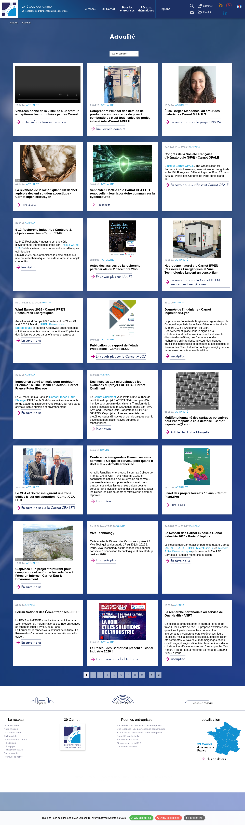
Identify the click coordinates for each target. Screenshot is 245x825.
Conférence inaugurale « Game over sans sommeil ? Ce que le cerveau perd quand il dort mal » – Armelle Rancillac (121, 467)
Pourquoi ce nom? (14, 778)
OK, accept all (142, 817)
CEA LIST (180, 555)
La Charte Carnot (13, 754)
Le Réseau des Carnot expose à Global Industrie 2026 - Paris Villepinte (193, 541)
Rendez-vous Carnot (126, 761)
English (239, 6)
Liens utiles (140, 803)
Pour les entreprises (127, 9)
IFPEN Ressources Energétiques (59, 328)
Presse (91, 803)
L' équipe (11, 768)
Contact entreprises (126, 768)
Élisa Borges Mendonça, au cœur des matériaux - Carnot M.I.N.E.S (195, 113)
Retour (14, 22)
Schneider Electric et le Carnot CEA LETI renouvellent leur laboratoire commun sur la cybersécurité (118, 195)
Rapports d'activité (15, 771)
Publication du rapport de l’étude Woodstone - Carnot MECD (116, 351)
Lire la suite (30, 207)
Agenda (81, 719)
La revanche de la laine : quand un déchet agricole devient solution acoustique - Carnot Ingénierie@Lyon (45, 195)
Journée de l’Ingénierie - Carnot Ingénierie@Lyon (188, 315)
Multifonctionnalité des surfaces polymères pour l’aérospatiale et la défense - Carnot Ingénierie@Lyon (192, 426)
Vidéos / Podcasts (163, 719)
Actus (41, 719)
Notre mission (12, 750)
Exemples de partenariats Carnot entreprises (139, 754)
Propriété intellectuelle (127, 757)
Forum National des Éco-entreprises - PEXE (47, 620)
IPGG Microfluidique (199, 555)
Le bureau (12, 764)
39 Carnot (108, 9)
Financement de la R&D (128, 764)
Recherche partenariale (115, 803)
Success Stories (122, 719)
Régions (164, 9)
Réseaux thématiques (146, 9)
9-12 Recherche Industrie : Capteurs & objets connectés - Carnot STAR (43, 234)
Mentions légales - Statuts (142, 811)
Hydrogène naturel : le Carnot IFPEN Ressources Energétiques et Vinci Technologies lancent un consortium (194, 272)
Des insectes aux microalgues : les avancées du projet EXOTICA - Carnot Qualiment (117, 390)
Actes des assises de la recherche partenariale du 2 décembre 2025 (117, 270)
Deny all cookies (170, 817)
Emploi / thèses (161, 803)
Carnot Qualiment (104, 401)
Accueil (26, 22)
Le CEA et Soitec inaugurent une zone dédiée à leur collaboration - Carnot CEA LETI (47, 503)
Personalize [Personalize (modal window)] (195, 817)
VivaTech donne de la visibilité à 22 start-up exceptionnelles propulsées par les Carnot (47, 114)
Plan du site (118, 811)
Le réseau (90, 9)
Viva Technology (102, 540)
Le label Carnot (12, 747)
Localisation (208, 738)
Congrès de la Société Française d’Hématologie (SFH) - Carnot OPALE (192, 157)
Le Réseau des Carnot (16, 761)
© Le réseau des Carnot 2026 (93, 811)
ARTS (168, 555)
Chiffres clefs (11, 757)
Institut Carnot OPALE (180, 167)
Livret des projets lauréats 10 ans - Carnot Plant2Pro (192, 501)
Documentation (12, 774)
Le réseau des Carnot (46, 6)
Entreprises (204, 719)
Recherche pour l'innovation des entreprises (138, 747)
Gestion (164, 811)
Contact (79, 803)
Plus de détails (211, 780)
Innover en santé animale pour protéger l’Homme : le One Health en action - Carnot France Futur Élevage (46, 390)
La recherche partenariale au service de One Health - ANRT (194, 622)
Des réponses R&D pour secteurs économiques (140, 750)
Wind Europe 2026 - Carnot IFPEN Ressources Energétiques (40, 315)
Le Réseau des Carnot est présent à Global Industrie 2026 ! (118, 658)
